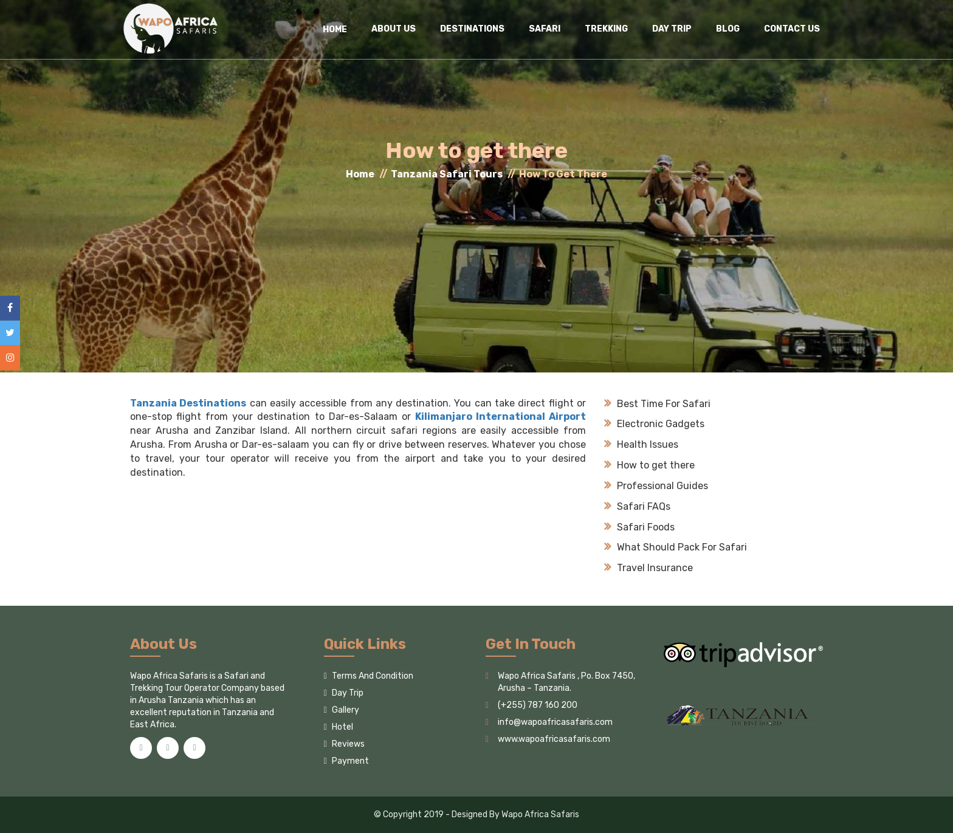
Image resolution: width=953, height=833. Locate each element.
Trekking (606, 29)
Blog (728, 29)
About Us (393, 29)
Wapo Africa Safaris (540, 814)
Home (360, 174)
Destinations (472, 29)
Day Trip (672, 29)
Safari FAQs (637, 506)
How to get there (649, 465)
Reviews (344, 744)
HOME (335, 29)
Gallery (341, 710)
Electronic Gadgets (654, 424)
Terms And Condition (368, 676)
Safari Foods (639, 527)
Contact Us (792, 29)
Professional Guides (656, 486)
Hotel (338, 727)
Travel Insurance (648, 568)
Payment (346, 761)
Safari (544, 29)
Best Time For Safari (657, 404)
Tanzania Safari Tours (447, 174)
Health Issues (641, 444)
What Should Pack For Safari (675, 547)
